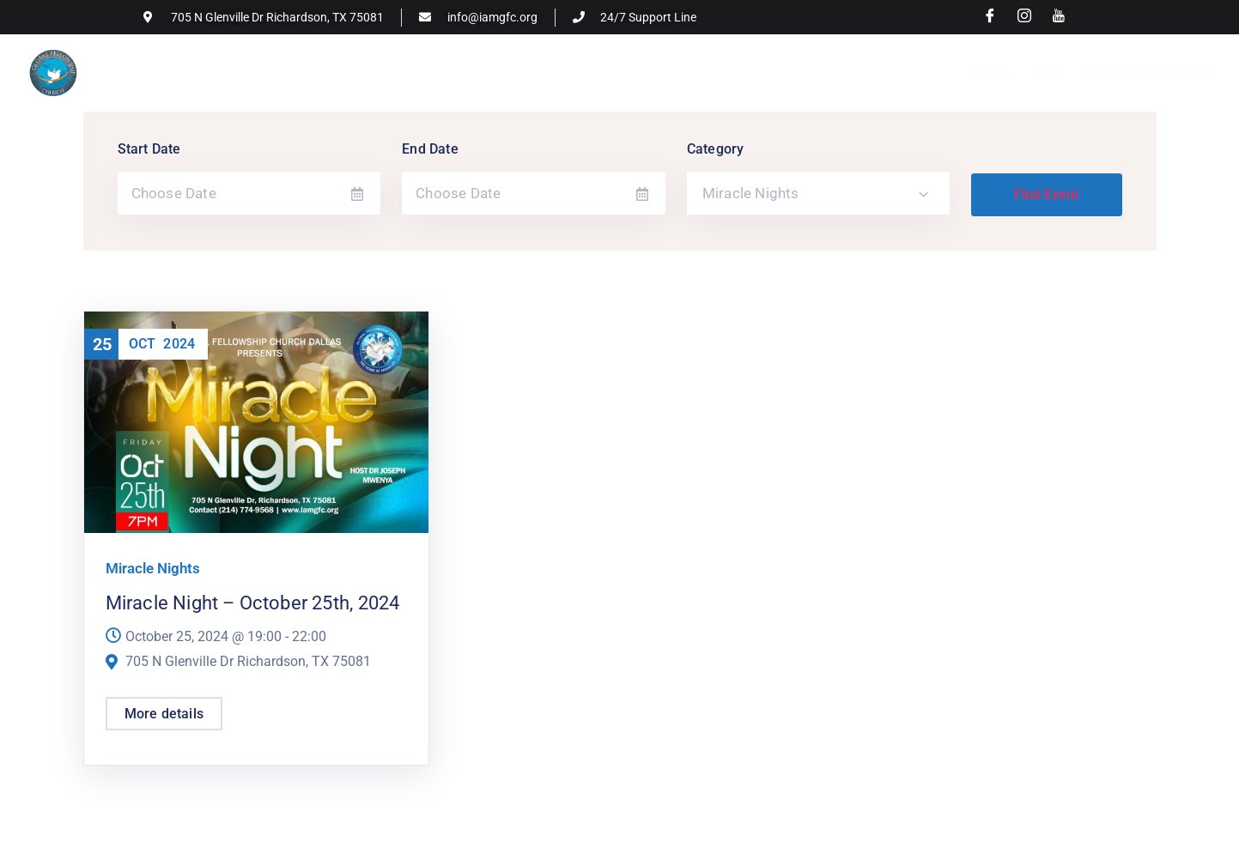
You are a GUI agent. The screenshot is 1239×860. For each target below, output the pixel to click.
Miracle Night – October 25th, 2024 (253, 603)
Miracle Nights (153, 568)
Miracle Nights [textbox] (750, 193)
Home (992, 73)
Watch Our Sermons (1150, 73)
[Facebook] (990, 17)
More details (164, 714)
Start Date (149, 149)
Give (1048, 73)
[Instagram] (1024, 17)
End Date (430, 149)
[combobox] (819, 193)
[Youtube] (1059, 17)
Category (715, 149)
